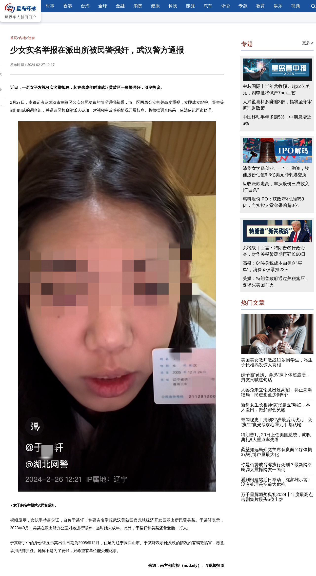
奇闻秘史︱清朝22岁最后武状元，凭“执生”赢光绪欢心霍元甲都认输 (277, 422)
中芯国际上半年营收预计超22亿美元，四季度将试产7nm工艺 (276, 89)
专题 (242, 5)
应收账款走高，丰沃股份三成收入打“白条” (276, 187)
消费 (137, 5)
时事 (50, 5)
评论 (225, 5)
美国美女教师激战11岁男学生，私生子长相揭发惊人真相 (277, 362)
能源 (190, 5)
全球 (102, 5)
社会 (31, 38)
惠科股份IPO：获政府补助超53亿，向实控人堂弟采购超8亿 (273, 202)
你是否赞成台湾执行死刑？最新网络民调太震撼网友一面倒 (276, 467)
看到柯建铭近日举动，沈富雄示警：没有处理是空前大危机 (276, 482)
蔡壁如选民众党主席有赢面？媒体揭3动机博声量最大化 (276, 452)
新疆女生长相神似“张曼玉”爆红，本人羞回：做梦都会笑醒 (276, 407)
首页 (13, 38)
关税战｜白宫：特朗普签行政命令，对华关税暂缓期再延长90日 (274, 251)
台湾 (85, 5)
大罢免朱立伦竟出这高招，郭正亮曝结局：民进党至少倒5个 (276, 392)
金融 (120, 5)
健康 (155, 5)
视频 (295, 5)
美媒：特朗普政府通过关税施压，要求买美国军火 (276, 281)
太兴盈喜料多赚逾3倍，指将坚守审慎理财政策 (277, 105)
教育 (260, 5)
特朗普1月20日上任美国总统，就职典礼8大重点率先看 (276, 437)
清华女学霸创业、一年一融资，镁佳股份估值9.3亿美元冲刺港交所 (276, 171)
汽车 (207, 5)
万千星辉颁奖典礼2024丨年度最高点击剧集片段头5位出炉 (277, 497)
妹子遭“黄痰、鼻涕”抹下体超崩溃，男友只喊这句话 (276, 377)
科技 (172, 5)
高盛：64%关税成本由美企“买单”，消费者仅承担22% (272, 266)
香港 (67, 5)
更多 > (308, 43)
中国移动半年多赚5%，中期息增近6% (277, 120)
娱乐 (278, 5)
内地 (22, 38)
